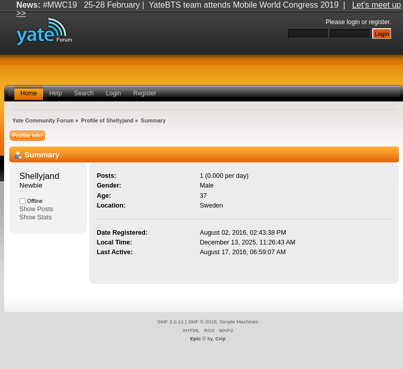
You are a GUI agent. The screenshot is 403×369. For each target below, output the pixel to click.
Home (29, 93)
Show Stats (35, 217)
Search (84, 93)
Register (144, 93)
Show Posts (36, 209)
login (353, 22)
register (379, 22)
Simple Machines (238, 321)
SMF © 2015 (202, 321)
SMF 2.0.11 (170, 321)
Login (113, 93)
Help (55, 93)
